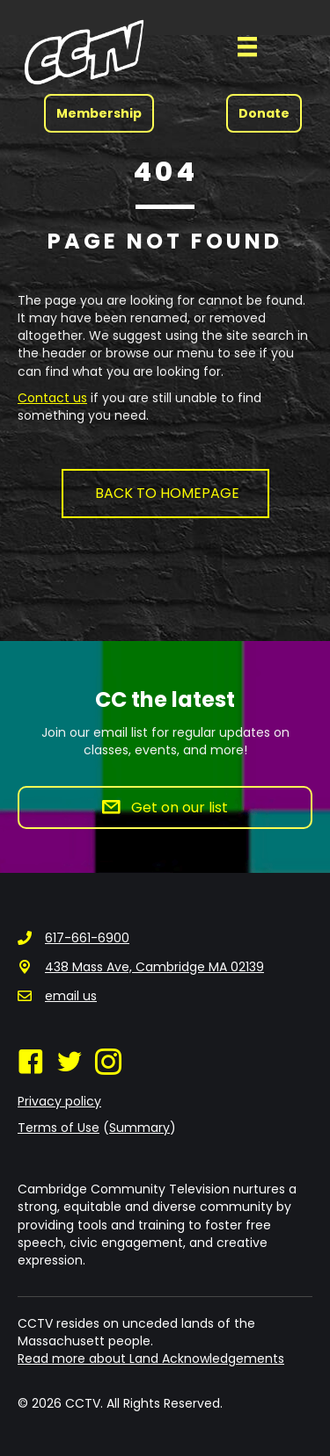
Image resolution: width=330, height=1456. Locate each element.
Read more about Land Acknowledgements (151, 1358)
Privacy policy (59, 1101)
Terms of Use (58, 1127)
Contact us (52, 398)
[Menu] (247, 46)
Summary (139, 1127)
